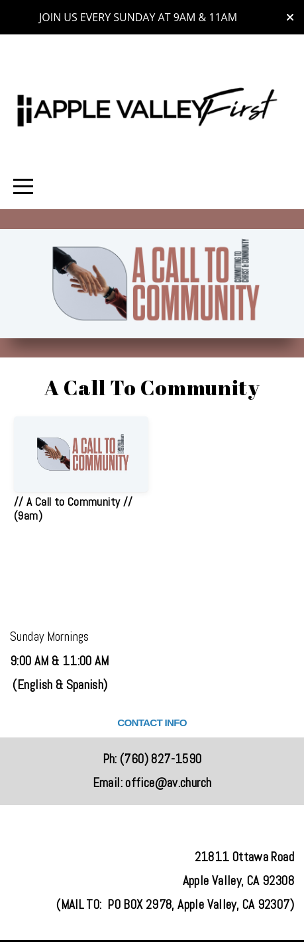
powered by (152, 923)
